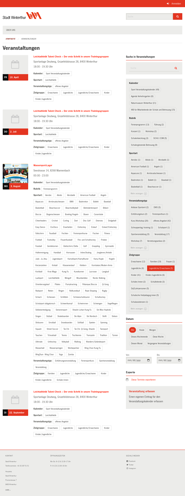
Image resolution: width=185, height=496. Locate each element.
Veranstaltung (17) (162, 234)
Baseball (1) (166, 180)
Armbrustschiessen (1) (156, 173)
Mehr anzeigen (139, 193)
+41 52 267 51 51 (23, 466)
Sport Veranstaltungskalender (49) (145, 89)
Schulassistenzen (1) (139, 302)
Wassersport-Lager (42, 165)
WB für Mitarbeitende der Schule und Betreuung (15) (153, 110)
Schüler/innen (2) (138, 282)
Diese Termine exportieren (143, 380)
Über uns (10, 30)
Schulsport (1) (164, 227)
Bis (158, 355)
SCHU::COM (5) (160, 138)
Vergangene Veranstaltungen (159, 343)
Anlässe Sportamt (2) (140, 207)
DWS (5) (157, 207)
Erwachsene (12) (138, 261)
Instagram (131, 468)
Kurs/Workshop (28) (139, 221)
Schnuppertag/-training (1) (142, 227)
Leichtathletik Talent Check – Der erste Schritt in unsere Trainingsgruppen (71, 56)
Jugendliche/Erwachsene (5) (161, 268)
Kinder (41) (136, 275)
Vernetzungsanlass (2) (156, 241)
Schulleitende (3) (158, 282)
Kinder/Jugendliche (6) (155, 275)
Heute (141, 330)
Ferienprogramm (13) (140, 124)
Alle (132, 330)
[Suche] (177, 16)
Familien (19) (155, 261)
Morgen (152, 330)
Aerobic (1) (135, 160)
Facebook (131, 461)
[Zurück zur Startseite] (22, 18)
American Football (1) (140, 166)
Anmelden (176, 3)
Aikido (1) (149, 160)
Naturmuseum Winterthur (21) (143, 103)
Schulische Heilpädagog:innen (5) (145, 295)
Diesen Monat (136, 343)
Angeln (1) (158, 166)
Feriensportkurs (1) (160, 214)
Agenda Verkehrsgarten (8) (142, 96)
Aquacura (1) (136, 173)
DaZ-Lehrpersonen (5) (140, 288)
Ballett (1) (152, 180)
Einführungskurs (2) (139, 214)
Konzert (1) (135, 131)
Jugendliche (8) (137, 268)
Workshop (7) (136, 241)
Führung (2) (159, 124)
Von (127, 355)
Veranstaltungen (28, 39)
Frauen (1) (170, 261)
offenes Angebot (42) (162, 221)
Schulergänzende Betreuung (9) (144, 145)
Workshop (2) (151, 131)
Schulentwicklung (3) (139, 138)
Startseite (10, 39)
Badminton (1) (137, 180)
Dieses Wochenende (139, 337)
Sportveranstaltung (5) (140, 234)
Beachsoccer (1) (154, 187)
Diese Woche (158, 337)
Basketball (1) (137, 187)
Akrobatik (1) (163, 160)
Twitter (130, 465)
